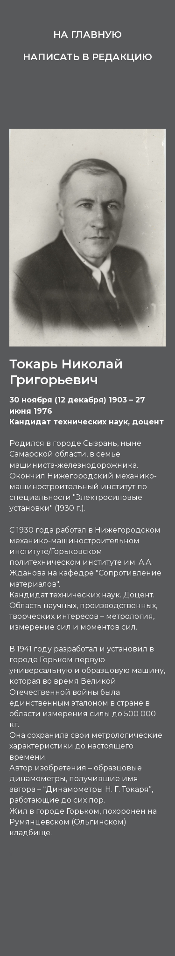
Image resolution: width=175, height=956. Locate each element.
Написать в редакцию (87, 56)
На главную (87, 34)
